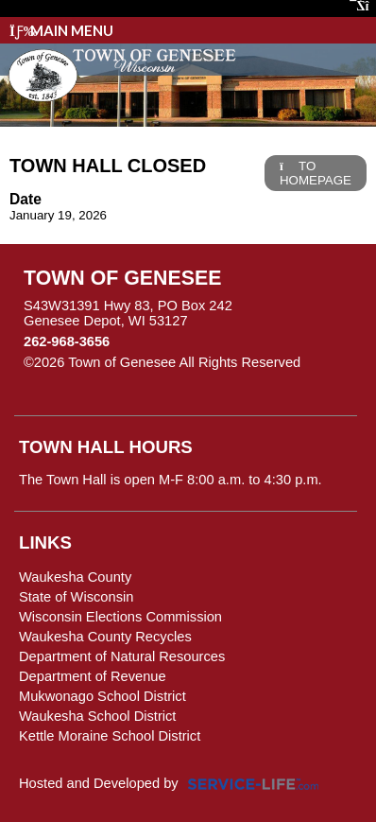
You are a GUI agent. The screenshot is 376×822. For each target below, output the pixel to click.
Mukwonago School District (102, 696)
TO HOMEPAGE (315, 173)
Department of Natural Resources (122, 656)
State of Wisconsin (76, 596)
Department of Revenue (92, 676)
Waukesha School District (97, 716)
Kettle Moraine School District (109, 735)
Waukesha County (75, 577)
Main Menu (61, 30)
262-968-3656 (67, 341)
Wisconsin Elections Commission (120, 616)
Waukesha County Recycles (105, 636)
